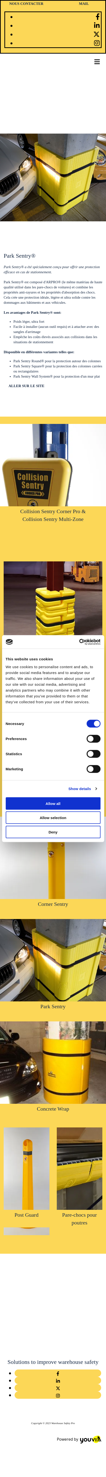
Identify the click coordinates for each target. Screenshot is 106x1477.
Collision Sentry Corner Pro (50, 511)
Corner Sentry (53, 904)
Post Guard (27, 1215)
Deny (53, 832)
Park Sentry (53, 1006)
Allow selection (53, 818)
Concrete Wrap (53, 1109)
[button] (26, 385)
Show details (79, 789)
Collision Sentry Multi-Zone (53, 519)
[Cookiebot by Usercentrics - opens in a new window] (79, 642)
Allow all (53, 803)
